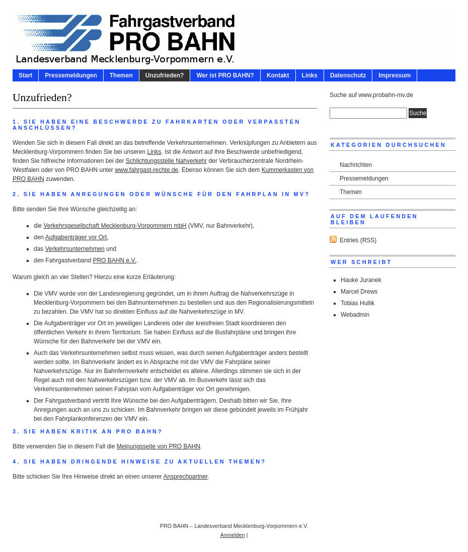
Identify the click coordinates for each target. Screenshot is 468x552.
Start (25, 75)
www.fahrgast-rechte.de (146, 169)
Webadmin (355, 314)
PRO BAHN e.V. (114, 260)
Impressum (394, 75)
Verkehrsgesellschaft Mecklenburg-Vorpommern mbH (114, 225)
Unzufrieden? (164, 75)
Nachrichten (356, 164)
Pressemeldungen (71, 75)
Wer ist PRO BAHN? (225, 75)
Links (310, 75)
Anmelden (232, 535)
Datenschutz (348, 75)
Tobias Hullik (357, 303)
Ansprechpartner (186, 476)
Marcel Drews (359, 291)
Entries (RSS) (358, 240)
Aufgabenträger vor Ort (76, 237)
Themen (121, 75)
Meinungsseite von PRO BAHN (158, 446)
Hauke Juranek (361, 280)
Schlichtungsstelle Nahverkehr (166, 160)
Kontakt (278, 75)
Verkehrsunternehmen (75, 248)
